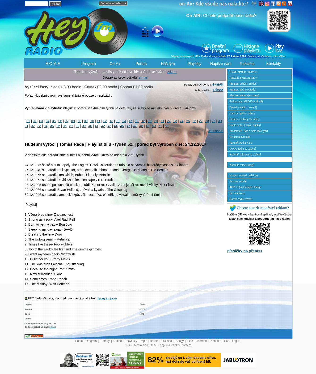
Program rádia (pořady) (243, 89)
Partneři (202, 341)
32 (33, 126)
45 (122, 126)
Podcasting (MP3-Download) (246, 101)
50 (154, 126)
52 (167, 126)
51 (160, 126)
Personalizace (237, 193)
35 (52, 126)
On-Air (115, 64)
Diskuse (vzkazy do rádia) (244, 119)
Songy (180, 341)
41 (97, 126)
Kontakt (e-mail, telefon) (244, 175)
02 (35, 121)
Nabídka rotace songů (242, 165)
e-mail (143, 77)
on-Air (154, 341)
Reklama (247, 64)
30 (220, 121)
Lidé (191, 341)
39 (84, 126)
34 (46, 126)
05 (54, 121)
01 (28, 121)
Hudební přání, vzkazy (242, 113)
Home (79, 341)
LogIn (236, 341)
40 (90, 126)
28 (207, 121)
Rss (227, 341)
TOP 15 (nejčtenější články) (245, 187)
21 (162, 121)
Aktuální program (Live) (244, 77)
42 (103, 126)
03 (41, 121)
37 (71, 126)
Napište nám (221, 64)
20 (156, 121)
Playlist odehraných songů (245, 95)
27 (201, 121)
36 (58, 126)
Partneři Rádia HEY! (241, 142)
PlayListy (132, 341)
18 (143, 121)
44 (116, 126)
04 (47, 121)
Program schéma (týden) (243, 83)
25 (188, 121)
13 (111, 121)
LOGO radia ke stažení (243, 148)
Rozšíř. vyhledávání (241, 199)
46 (129, 126)
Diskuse (167, 341)
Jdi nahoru (215, 131)
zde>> (172, 72)
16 (130, 121)
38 (78, 126)
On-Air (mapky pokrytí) (243, 107)
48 (141, 126)
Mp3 (144, 341)
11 (99, 121)
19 (150, 121)
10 (92, 121)
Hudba (118, 341)
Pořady (141, 64)
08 (73, 121)
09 (86, 121)
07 (66, 121)
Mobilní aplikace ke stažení (245, 154)
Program (88, 64)
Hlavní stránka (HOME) (243, 71)
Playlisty (194, 64)
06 (60, 121)
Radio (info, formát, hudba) (245, 125)
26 (194, 121)
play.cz (52, 327)
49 (148, 126)
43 (109, 126)
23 (175, 121)
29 (213, 121)
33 (39, 126)
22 (169, 121)
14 (124, 121)
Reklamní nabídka (240, 136)
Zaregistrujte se (107, 298)
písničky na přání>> (244, 251)
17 (137, 121)
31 (27, 126)
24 (182, 121)
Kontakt (216, 341)
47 (135, 126)
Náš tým (168, 64)
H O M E (53, 64)
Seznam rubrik (238, 181)
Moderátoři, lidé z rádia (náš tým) (249, 131)
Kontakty (273, 64)
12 (105, 121)
